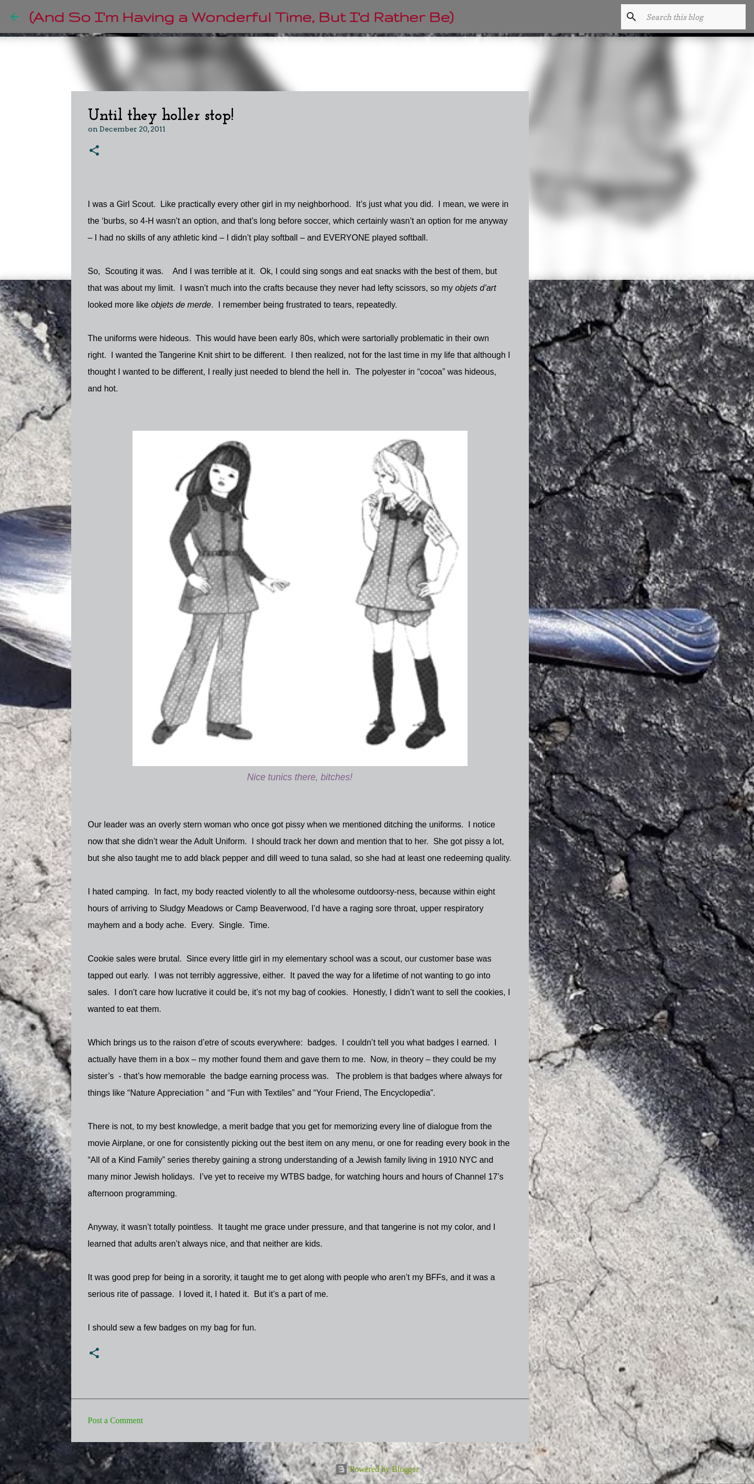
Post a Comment (115, 1420)
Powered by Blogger (377, 1469)
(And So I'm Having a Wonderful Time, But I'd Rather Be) (241, 16)
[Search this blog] (691, 16)
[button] (94, 151)
